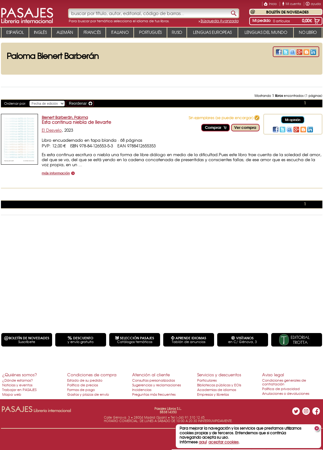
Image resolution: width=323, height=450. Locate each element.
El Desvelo (52, 130)
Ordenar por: (15, 103)
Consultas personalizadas (153, 380)
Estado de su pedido (84, 380)
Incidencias (141, 389)
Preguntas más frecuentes (153, 394)
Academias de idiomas (216, 389)
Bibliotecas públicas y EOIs (219, 384)
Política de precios (82, 384)
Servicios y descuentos (219, 375)
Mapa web (11, 394)
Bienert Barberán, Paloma (65, 117)
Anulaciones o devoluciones (285, 393)
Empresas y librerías (213, 394)
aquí (203, 442)
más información (56, 173)
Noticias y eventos (17, 384)
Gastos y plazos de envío (88, 394)
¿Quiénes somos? (19, 375)
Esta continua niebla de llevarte (76, 122)
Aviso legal (273, 375)
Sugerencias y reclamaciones (156, 384)
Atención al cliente (151, 375)
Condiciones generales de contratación (284, 382)
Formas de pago (81, 389)
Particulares (207, 380)
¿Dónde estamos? (17, 380)
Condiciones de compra (91, 375)
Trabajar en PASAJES (19, 389)
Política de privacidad (281, 388)
